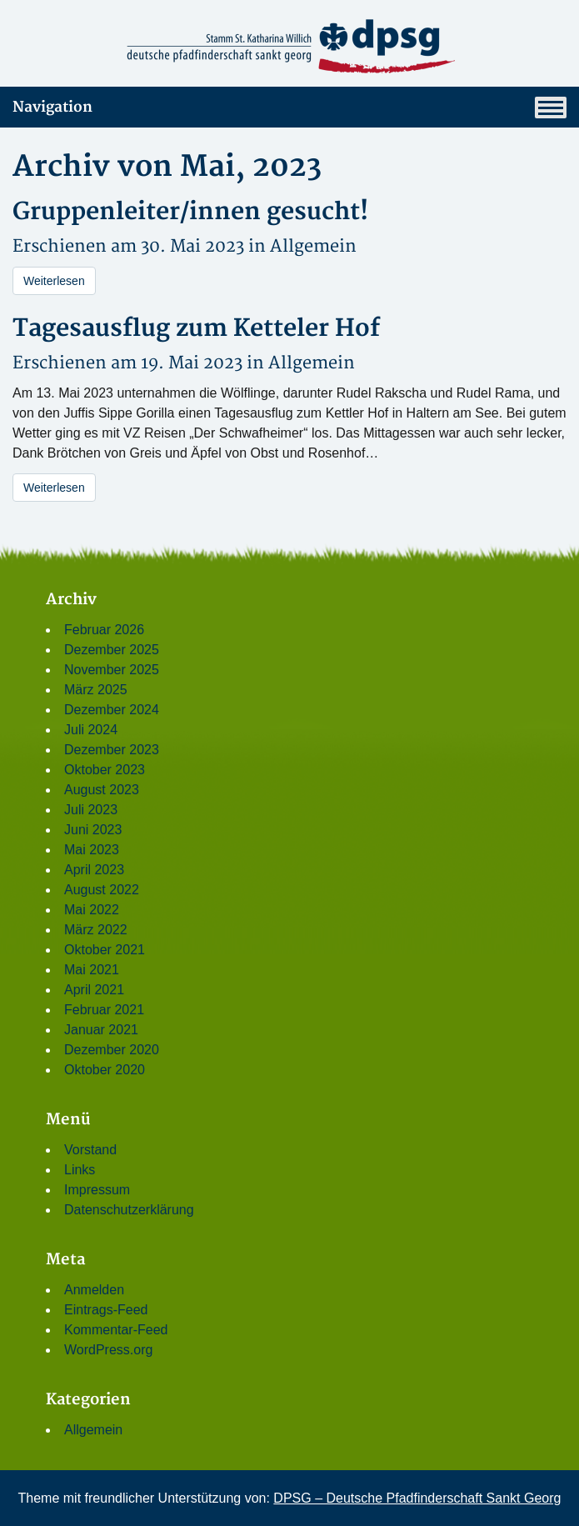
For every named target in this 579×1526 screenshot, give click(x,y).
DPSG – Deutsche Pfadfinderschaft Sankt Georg (417, 1498)
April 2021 (94, 990)
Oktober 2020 (104, 1070)
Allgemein (313, 246)
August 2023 (101, 790)
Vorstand (90, 1150)
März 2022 (95, 930)
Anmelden (94, 1290)
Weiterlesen (54, 281)
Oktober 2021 (104, 950)
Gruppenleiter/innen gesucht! (190, 212)
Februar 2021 (104, 1010)
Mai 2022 (91, 910)
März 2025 (95, 690)
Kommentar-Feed (116, 1330)
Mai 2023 (91, 850)
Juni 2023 (93, 830)
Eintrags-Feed (106, 1310)
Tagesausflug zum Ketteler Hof (196, 328)
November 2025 (111, 670)
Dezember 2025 (111, 650)
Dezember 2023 (111, 750)
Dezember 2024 (111, 710)
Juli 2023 (90, 810)
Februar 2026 (104, 630)
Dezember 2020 (111, 1050)
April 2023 (94, 870)
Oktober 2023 (104, 770)
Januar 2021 (101, 1030)
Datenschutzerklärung (129, 1210)
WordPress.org (108, 1350)
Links (79, 1170)
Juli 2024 (90, 730)
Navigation (289, 107)
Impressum (97, 1190)
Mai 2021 (91, 970)
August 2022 (101, 890)
